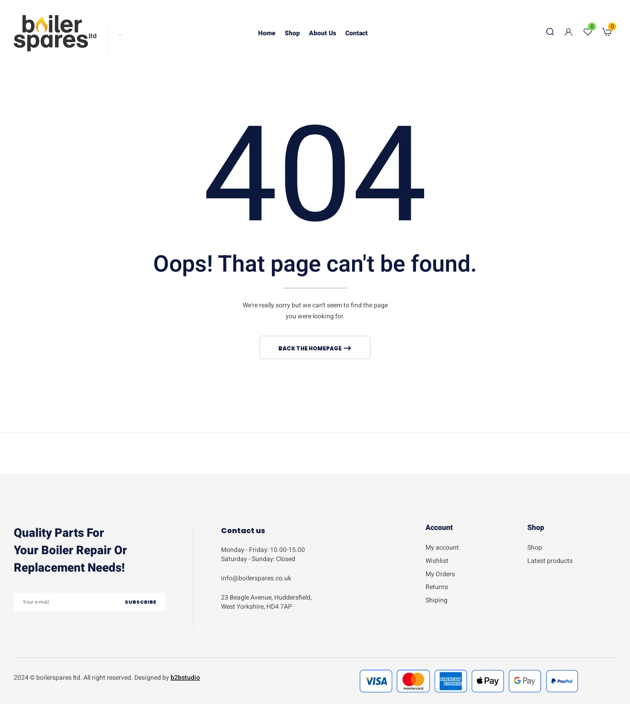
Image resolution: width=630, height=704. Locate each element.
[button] (607, 33)
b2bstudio (185, 677)
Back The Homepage (310, 348)
